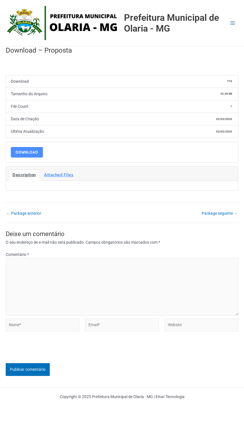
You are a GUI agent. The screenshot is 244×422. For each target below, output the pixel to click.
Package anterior (23, 214)
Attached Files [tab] (58, 174)
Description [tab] (24, 174)
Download (27, 152)
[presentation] (49, 352)
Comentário (17, 254)
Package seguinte (220, 214)
